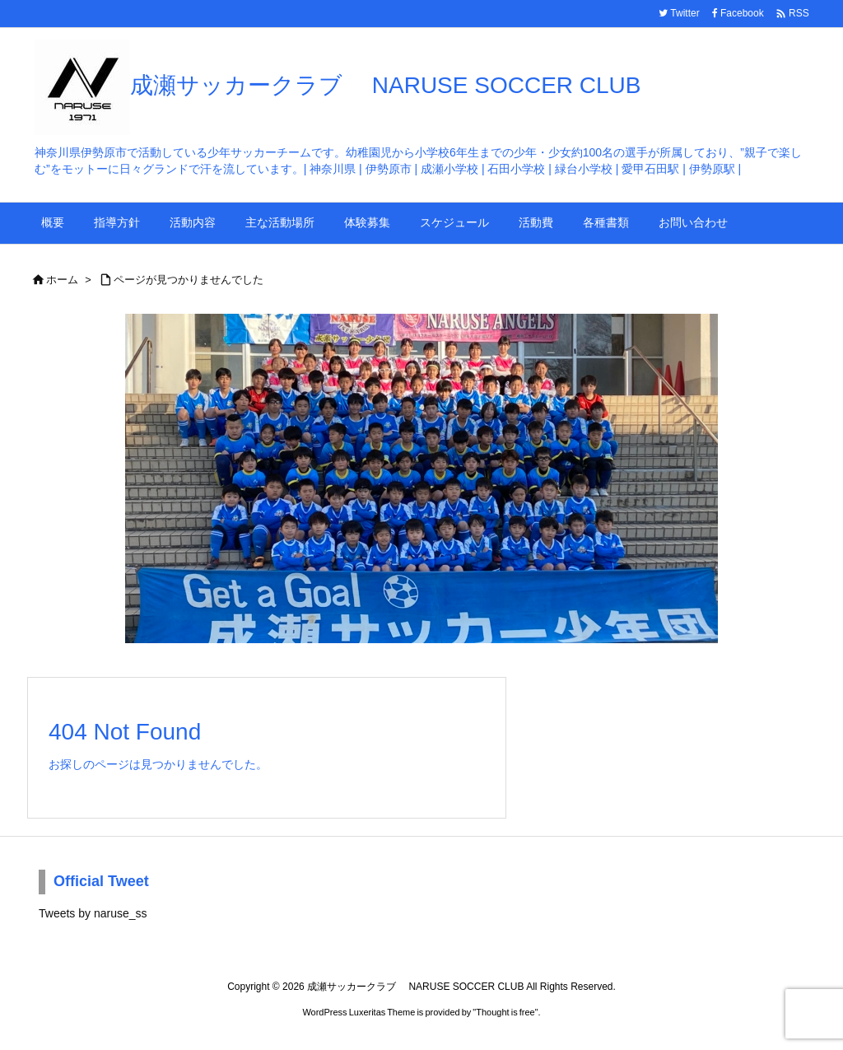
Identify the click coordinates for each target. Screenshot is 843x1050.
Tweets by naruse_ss (93, 913)
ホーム (62, 279)
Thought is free (505, 1012)
